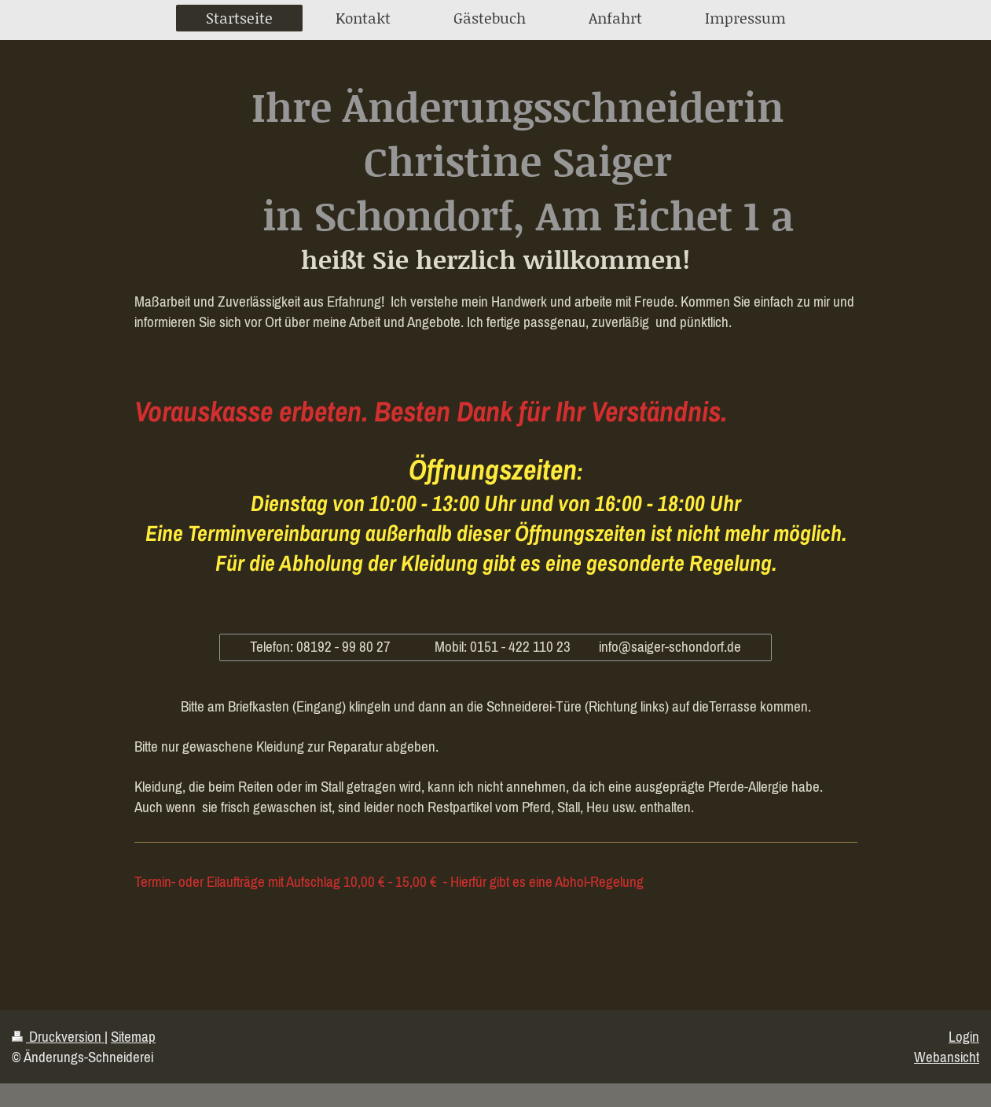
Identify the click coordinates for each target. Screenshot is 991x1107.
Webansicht (946, 1056)
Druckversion (58, 1036)
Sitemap (133, 1036)
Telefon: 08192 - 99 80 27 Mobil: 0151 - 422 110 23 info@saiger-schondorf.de (495, 646)
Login (964, 1036)
